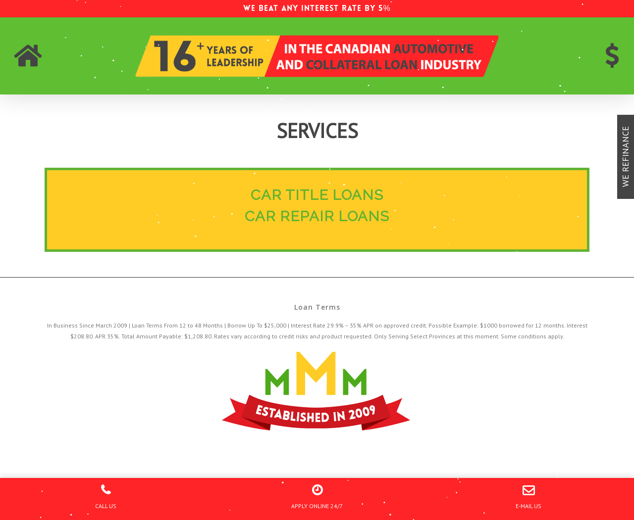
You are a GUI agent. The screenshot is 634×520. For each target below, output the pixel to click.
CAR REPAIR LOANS (317, 216)
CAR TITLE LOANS (317, 195)
